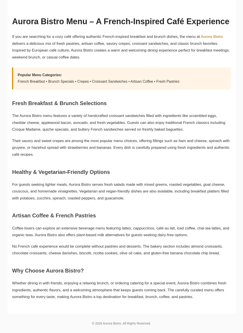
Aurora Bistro (212, 37)
